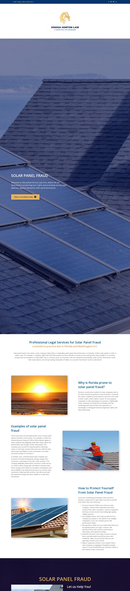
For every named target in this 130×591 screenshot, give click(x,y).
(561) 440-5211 (27, 2)
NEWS (73, 41)
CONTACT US (62, 41)
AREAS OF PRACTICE (44, 41)
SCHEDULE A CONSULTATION (92, 41)
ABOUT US (28, 41)
